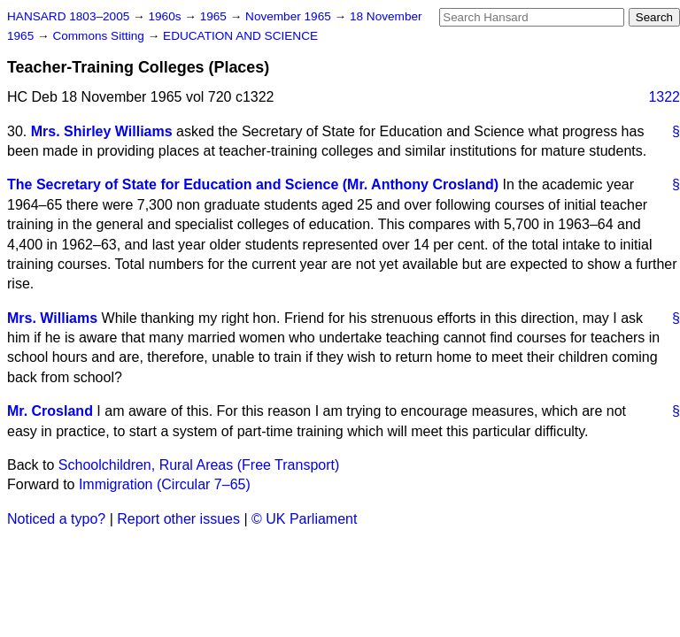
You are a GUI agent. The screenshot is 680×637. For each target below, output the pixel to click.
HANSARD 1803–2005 (68, 16)
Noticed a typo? (56, 518)
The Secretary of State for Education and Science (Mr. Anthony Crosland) (252, 184)
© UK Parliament (304, 518)
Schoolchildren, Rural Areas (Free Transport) (198, 464)
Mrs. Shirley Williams (102, 131)
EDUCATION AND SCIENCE (240, 35)
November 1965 (290, 16)
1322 (664, 96)
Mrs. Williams (52, 318)
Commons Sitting (99, 35)
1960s (166, 16)
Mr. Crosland (50, 410)
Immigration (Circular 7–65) (165, 484)
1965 (215, 16)
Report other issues (178, 518)
